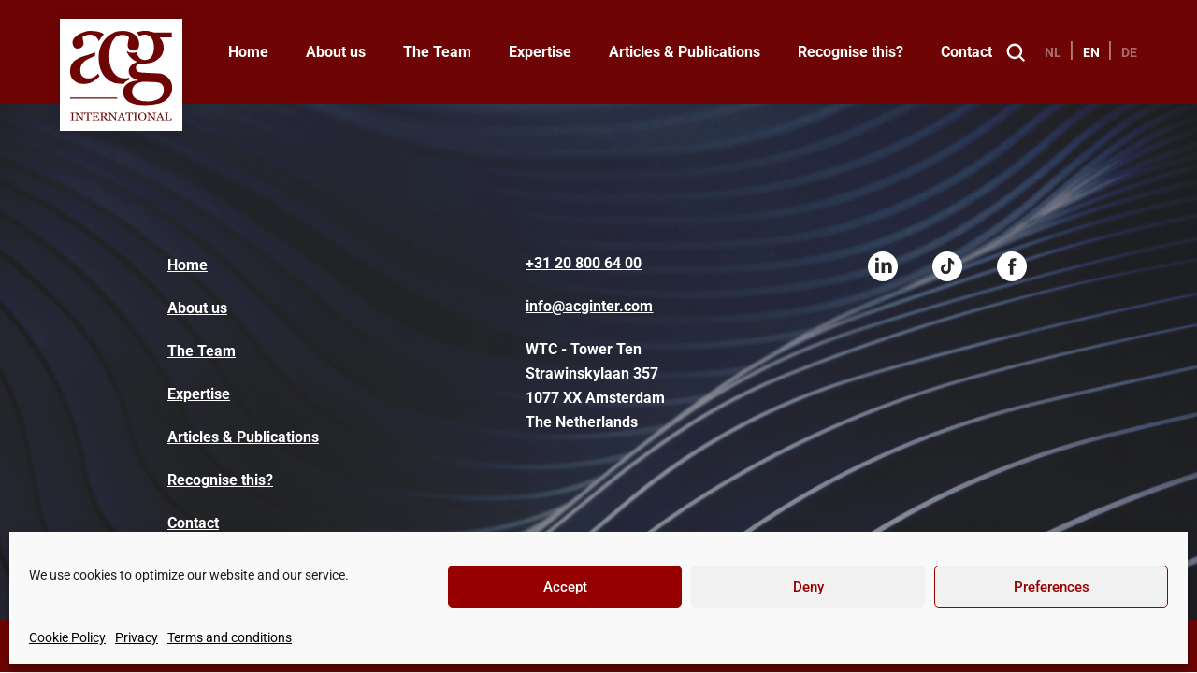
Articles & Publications (684, 52)
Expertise (540, 52)
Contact (966, 52)
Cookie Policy (67, 637)
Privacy (136, 637)
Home (248, 52)
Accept (565, 587)
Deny (808, 587)
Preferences (1051, 587)
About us (336, 52)
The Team (437, 52)
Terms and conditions (229, 637)
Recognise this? (850, 52)
